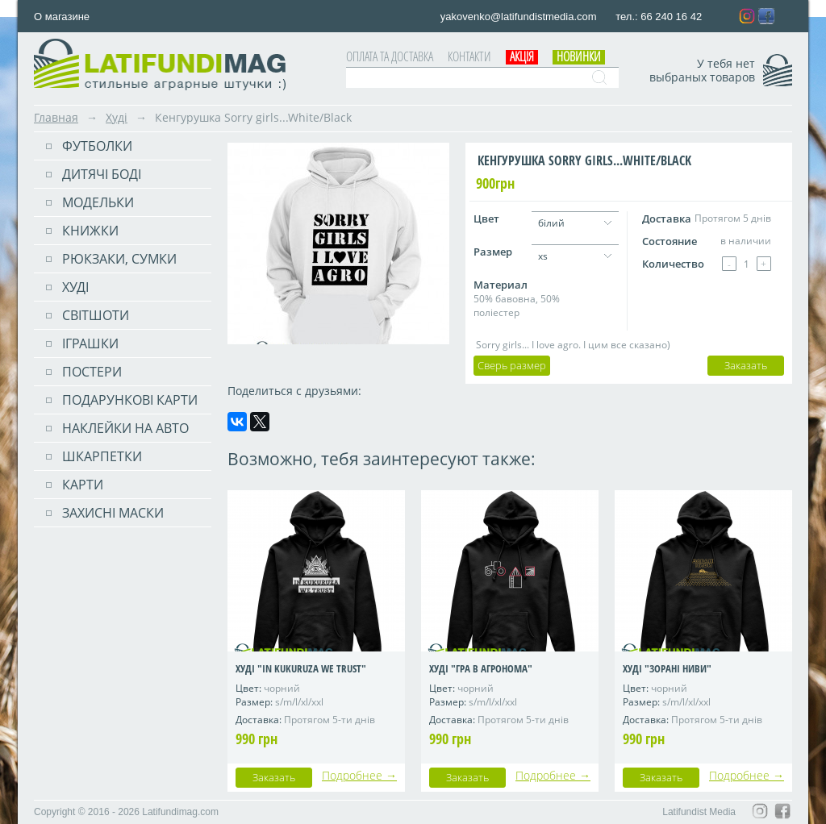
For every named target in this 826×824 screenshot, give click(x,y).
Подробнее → (359, 775)
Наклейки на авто (125, 428)
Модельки (98, 202)
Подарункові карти (130, 400)
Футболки (97, 146)
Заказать (745, 365)
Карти (82, 484)
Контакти (469, 56)
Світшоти (95, 315)
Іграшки (90, 343)
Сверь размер (512, 365)
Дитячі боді (101, 174)
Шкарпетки (102, 456)
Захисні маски (113, 513)
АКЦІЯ (522, 56)
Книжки (90, 230)
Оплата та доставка (389, 56)
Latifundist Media (699, 812)
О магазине (62, 16)
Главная (56, 117)
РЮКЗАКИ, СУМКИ (119, 259)
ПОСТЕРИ (92, 372)
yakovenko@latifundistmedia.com (519, 16)
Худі (116, 117)
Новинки (579, 56)
